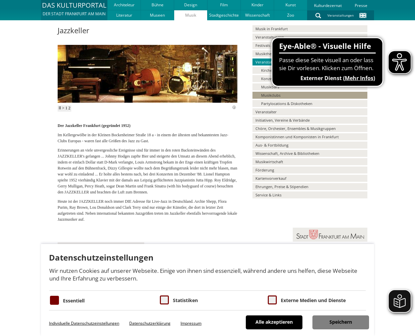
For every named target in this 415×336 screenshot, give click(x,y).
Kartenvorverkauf (270, 178)
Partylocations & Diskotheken (286, 103)
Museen (157, 15)
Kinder (257, 5)
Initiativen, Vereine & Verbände (282, 120)
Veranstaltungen (340, 15)
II (60, 108)
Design (190, 5)
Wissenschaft (257, 15)
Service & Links (268, 194)
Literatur (124, 15)
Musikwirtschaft (269, 161)
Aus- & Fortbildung (271, 145)
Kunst (290, 5)
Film (224, 5)
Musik (190, 15)
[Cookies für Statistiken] (164, 299)
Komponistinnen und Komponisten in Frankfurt (297, 136)
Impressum (191, 323)
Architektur (124, 5)
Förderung (264, 170)
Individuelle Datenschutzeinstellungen (84, 323)
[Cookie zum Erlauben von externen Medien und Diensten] (272, 299)
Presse (361, 5)
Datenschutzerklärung (150, 323)
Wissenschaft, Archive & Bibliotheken (287, 153)
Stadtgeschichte (224, 15)
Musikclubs (270, 95)
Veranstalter (266, 111)
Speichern (340, 322)
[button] (74, 10)
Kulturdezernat (328, 5)
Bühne (158, 5)
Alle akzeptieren (274, 322)
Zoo (290, 15)
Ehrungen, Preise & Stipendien (281, 186)
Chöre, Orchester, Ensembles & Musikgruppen (295, 128)
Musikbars (270, 86)
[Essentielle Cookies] (54, 300)
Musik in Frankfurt (271, 28)
